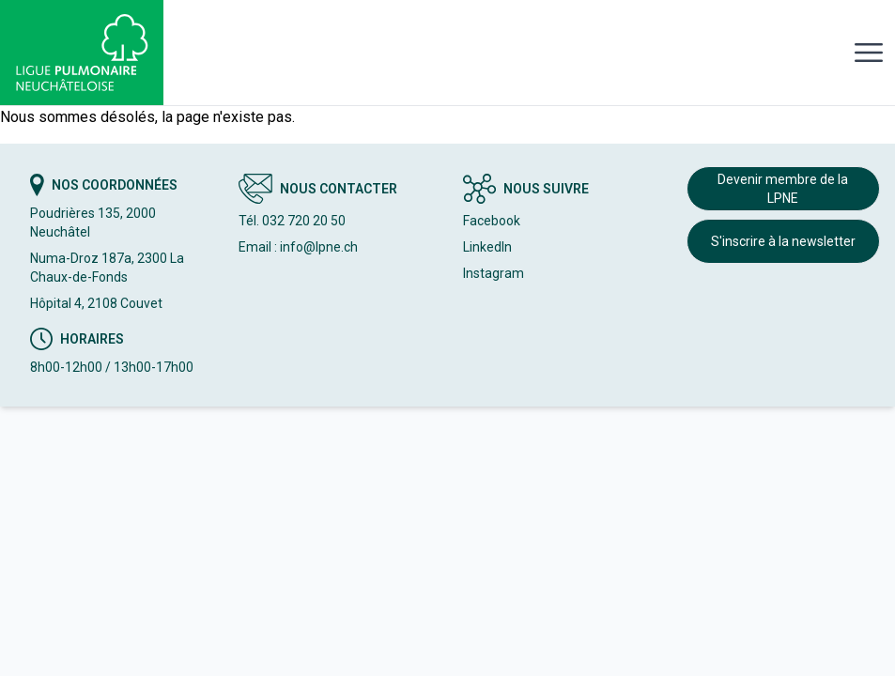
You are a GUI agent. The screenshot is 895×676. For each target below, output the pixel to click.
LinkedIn (487, 246)
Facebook (491, 220)
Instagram (493, 273)
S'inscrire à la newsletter (783, 241)
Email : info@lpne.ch (298, 246)
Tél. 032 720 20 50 (292, 220)
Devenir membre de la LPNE (783, 189)
